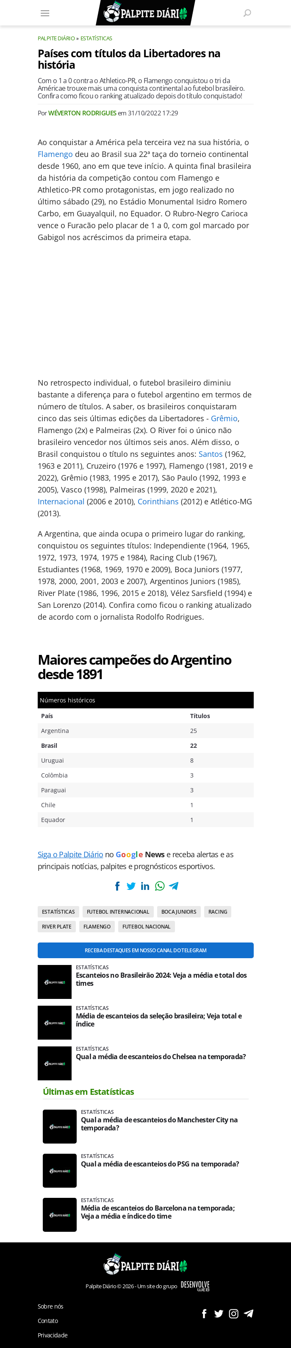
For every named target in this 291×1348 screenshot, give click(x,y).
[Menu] (45, 12)
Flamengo (55, 154)
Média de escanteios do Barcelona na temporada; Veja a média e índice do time (158, 1212)
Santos (211, 454)
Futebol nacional (146, 926)
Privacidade (53, 1335)
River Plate (57, 926)
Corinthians (158, 501)
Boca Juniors (179, 911)
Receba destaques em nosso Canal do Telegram (145, 950)
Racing (217, 911)
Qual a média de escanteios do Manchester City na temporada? (159, 1124)
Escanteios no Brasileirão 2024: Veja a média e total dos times (161, 979)
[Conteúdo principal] (145, 674)
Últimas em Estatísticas (88, 1091)
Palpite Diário (56, 38)
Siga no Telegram (248, 1313)
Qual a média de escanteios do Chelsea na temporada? (161, 1057)
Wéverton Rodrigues (82, 113)
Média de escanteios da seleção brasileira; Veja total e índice (159, 1020)
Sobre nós (51, 1306)
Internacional (61, 501)
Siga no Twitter (218, 1313)
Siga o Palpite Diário (70, 854)
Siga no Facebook (204, 1313)
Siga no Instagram (233, 1313)
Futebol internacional (118, 911)
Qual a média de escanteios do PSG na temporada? (160, 1164)
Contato (48, 1321)
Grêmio (224, 418)
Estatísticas (96, 38)
